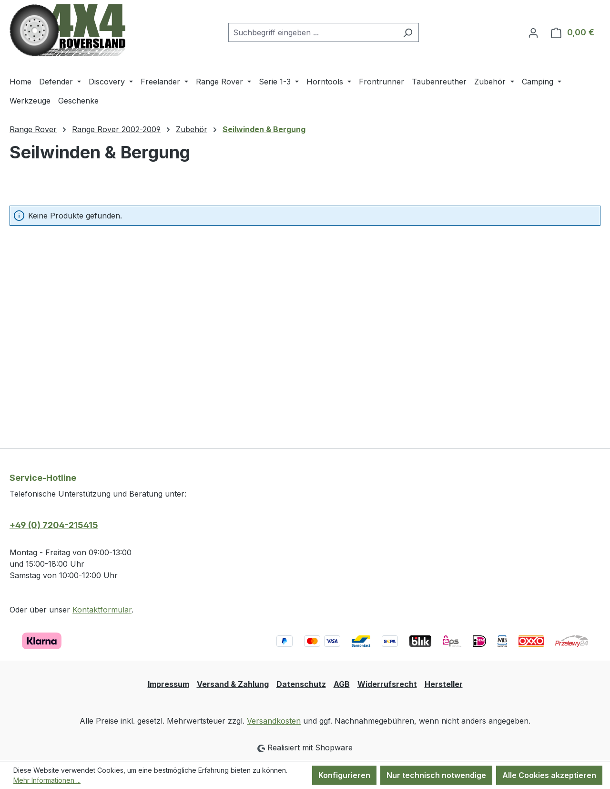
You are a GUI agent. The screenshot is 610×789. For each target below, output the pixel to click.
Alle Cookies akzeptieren (549, 775)
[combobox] (312, 32)
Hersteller (444, 684)
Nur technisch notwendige (436, 775)
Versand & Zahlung (233, 684)
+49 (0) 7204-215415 (54, 525)
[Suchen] (407, 32)
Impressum (168, 684)
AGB (342, 684)
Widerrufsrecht (387, 684)
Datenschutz (301, 684)
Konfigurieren (344, 775)
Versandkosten (274, 721)
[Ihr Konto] (533, 32)
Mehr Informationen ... (47, 780)
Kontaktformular (102, 609)
